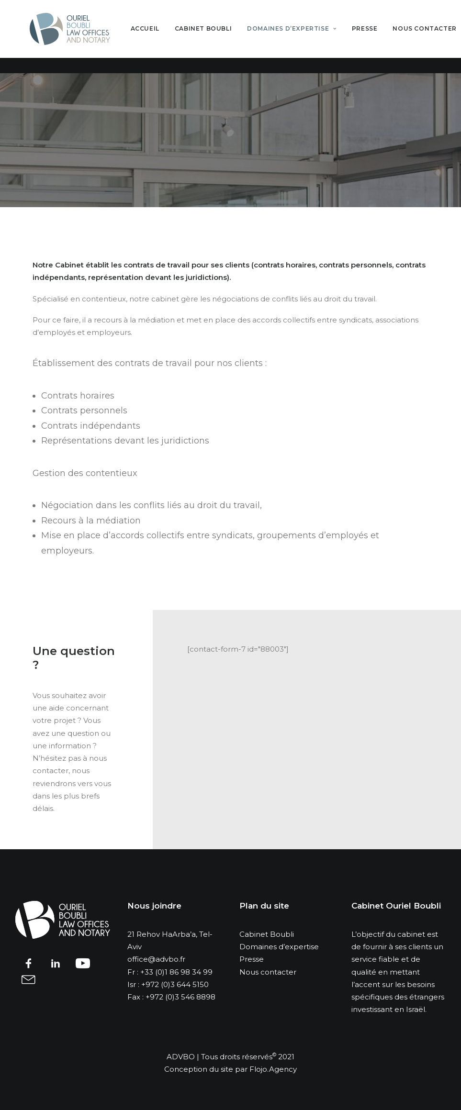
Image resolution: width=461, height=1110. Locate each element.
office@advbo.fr (156, 959)
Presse (376, 36)
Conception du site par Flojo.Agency (230, 1069)
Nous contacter (267, 972)
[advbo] (75, 37)
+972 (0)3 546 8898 (180, 996)
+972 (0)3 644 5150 (175, 984)
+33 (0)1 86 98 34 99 (176, 972)
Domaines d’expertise (303, 36)
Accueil (156, 36)
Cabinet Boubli (214, 36)
